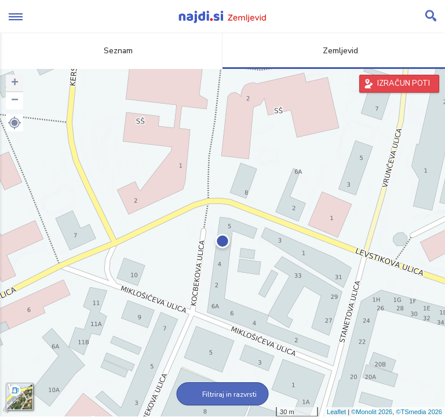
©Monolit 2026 (371, 411)
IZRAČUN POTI (403, 83)
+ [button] (15, 83)
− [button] (15, 100)
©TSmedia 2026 (419, 411)
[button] (14, 122)
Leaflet (336, 411)
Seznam (111, 50)
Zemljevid (333, 50)
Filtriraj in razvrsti (223, 394)
